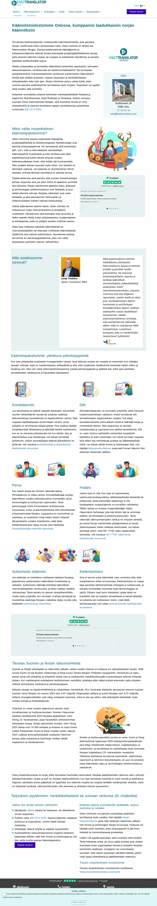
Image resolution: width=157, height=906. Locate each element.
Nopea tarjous (136, 11)
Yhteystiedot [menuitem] (92, 12)
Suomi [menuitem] (138, 5)
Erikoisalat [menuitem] (49, 12)
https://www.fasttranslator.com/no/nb (100, 872)
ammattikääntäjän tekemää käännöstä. (33, 528)
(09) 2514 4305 (32, 109)
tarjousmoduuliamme (99, 448)
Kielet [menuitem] (62, 12)
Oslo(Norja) (31, 15)
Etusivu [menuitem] (16, 12)
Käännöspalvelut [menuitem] (32, 12)
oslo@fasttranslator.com (123, 114)
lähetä (30, 810)
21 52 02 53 (123, 110)
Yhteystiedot (17, 15)
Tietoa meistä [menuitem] (75, 12)
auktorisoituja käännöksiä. (37, 603)
